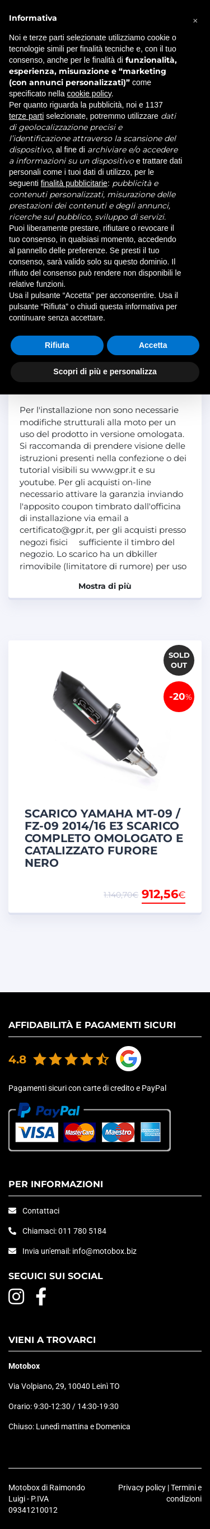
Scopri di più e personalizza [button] (104, 371)
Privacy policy (142, 1487)
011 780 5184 (82, 1230)
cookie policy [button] (89, 93)
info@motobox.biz (104, 1251)
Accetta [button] (153, 345)
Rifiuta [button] (57, 345)
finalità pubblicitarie (74, 183)
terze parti (26, 115)
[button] (195, 18)
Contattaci (40, 1210)
